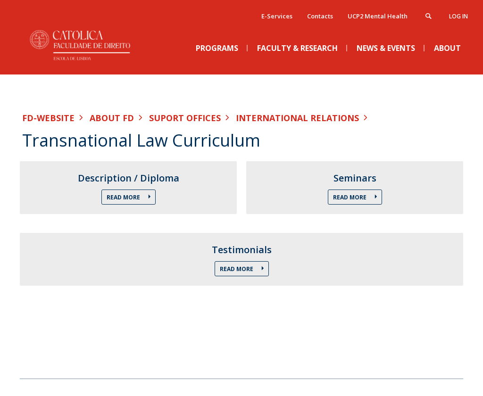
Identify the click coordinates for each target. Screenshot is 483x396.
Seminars (354, 178)
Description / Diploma (128, 178)
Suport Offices (185, 118)
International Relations (297, 118)
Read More (124, 197)
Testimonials (242, 250)
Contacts (320, 16)
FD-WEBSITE (48, 118)
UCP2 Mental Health (378, 16)
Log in (458, 16)
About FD (112, 118)
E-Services (276, 16)
